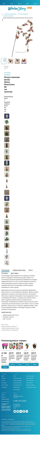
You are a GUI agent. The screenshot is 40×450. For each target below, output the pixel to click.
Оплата (2, 394)
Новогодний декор (30, 378)
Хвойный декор (16, 387)
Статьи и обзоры (4, 385)
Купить (5, 367)
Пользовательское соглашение (5, 404)
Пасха (14, 376)
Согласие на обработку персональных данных (6, 410)
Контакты (3, 380)
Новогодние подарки (30, 385)
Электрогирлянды (29, 380)
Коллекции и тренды (17, 378)
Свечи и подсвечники (17, 380)
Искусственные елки (17, 385)
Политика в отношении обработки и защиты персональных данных (6, 407)
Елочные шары (16, 389)
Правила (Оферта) (5, 399)
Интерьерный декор (17, 382)
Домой (2, 376)
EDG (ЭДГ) (7, 364)
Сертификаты (4, 387)
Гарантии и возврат (5, 401)
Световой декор (29, 382)
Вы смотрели (4, 382)
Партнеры (3, 378)
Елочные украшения (30, 376)
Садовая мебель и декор (31, 387)
